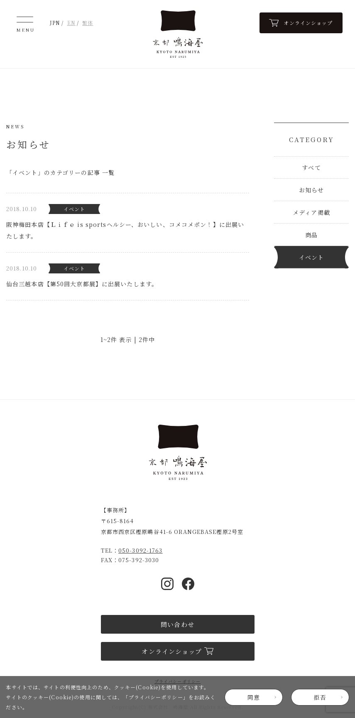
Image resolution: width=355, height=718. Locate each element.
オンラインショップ (177, 651)
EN (71, 22)
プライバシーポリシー (156, 697)
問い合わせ (177, 624)
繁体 (87, 22)
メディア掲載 (311, 212)
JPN (55, 22)
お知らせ (311, 190)
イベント (311, 257)
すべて (311, 167)
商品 (311, 235)
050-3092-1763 (140, 550)
